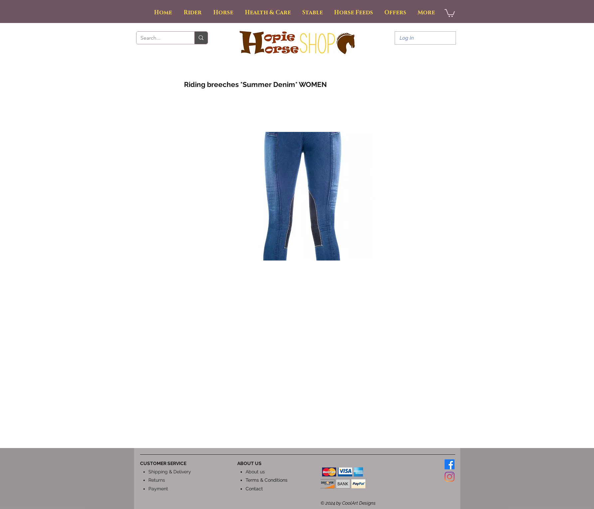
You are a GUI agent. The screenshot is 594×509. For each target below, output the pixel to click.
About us (255, 471)
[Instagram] (450, 477)
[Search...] (160, 38)
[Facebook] (450, 464)
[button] (450, 12)
